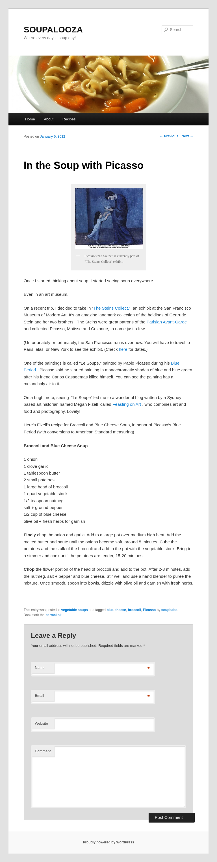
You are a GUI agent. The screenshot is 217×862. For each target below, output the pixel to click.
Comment (43, 751)
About (48, 119)
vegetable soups (74, 610)
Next (187, 136)
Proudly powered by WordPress (108, 842)
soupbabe (169, 610)
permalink (53, 615)
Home (30, 119)
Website (41, 723)
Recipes (69, 119)
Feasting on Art (127, 404)
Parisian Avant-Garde (167, 321)
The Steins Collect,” (113, 308)
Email (39, 695)
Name (40, 667)
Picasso (149, 610)
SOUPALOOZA (53, 29)
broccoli (134, 610)
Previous (169, 136)
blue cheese (116, 610)
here (123, 349)
